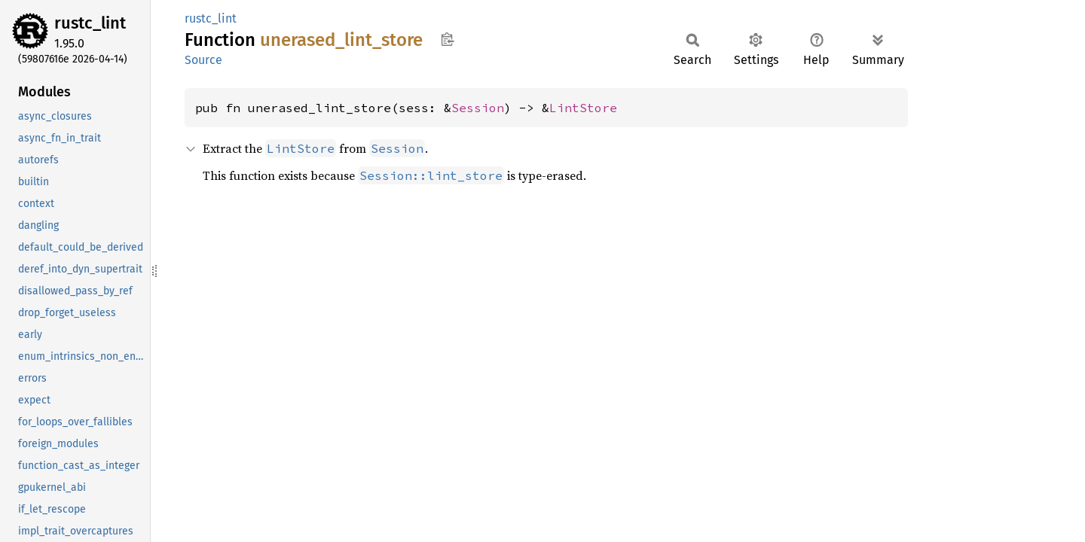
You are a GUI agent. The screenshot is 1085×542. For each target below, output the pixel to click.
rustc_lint (90, 23)
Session (477, 107)
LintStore (583, 107)
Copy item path (447, 39)
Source (203, 60)
